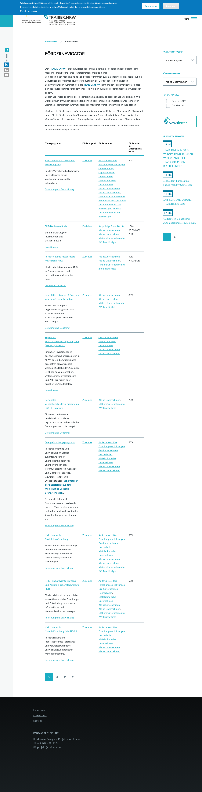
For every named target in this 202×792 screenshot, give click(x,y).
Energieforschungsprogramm (60, 442)
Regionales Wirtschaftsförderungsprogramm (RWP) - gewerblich (62, 341)
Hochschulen (105, 454)
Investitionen (51, 246)
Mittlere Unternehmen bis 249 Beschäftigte (112, 204)
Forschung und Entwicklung (59, 189)
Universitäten (105, 176)
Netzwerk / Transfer (55, 285)
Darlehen (87, 226)
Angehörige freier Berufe (111, 226)
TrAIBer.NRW (51, 41)
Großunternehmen (108, 337)
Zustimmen (151, 6)
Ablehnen (171, 6)
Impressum (39, 709)
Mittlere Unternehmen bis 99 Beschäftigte (109, 212)
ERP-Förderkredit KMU (57, 226)
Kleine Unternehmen (109, 192)
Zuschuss (87, 160)
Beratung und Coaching (57, 327)
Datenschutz (40, 715)
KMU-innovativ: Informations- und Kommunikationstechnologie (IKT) (62, 584)
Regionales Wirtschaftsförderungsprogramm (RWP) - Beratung (62, 403)
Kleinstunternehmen (109, 188)
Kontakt (37, 720)
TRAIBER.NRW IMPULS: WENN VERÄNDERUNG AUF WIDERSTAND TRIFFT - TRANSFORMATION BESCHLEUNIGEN (178, 157)
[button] (6, 64)
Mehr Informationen (28, 11)
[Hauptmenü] (189, 18)
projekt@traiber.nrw (49, 747)
